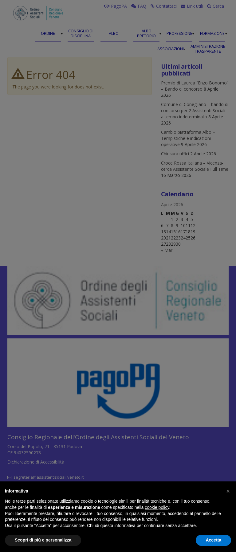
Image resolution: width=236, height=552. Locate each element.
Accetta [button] (213, 540)
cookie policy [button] (157, 507)
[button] (228, 491)
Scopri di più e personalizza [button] (43, 540)
